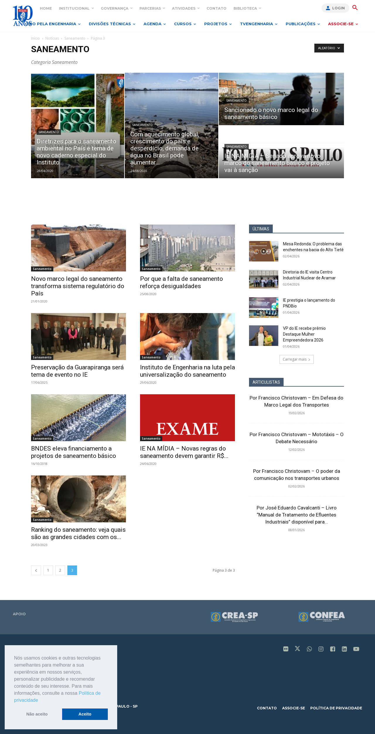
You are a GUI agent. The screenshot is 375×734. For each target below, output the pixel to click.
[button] (40, 700)
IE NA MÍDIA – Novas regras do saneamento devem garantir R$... (184, 452)
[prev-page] (36, 570)
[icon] (286, 649)
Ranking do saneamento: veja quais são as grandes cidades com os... (78, 533)
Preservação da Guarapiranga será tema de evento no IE (77, 371)
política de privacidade (336, 708)
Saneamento (74, 38)
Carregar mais (297, 359)
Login (338, 8)
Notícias (52, 38)
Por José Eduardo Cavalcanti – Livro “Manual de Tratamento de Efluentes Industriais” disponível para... (297, 515)
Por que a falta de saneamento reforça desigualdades (181, 282)
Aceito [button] (85, 714)
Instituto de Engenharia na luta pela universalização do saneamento (187, 371)
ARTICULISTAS (266, 382)
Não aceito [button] (37, 714)
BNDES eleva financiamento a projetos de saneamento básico (73, 452)
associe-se (293, 708)
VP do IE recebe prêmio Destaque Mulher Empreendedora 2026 (304, 334)
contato (267, 708)
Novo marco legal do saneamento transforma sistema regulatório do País (77, 286)
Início (35, 38)
